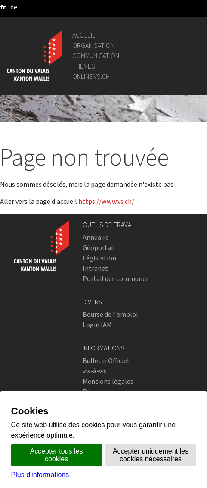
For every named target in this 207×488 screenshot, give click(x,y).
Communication (95, 55)
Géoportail (99, 247)
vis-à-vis (95, 370)
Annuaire (96, 237)
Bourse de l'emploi (110, 314)
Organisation (93, 45)
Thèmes (83, 66)
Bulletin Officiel (106, 360)
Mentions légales (108, 381)
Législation (99, 258)
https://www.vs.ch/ (106, 201)
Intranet (95, 268)
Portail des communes (116, 278)
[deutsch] (13, 7)
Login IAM (97, 324)
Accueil (83, 35)
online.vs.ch (91, 76)
